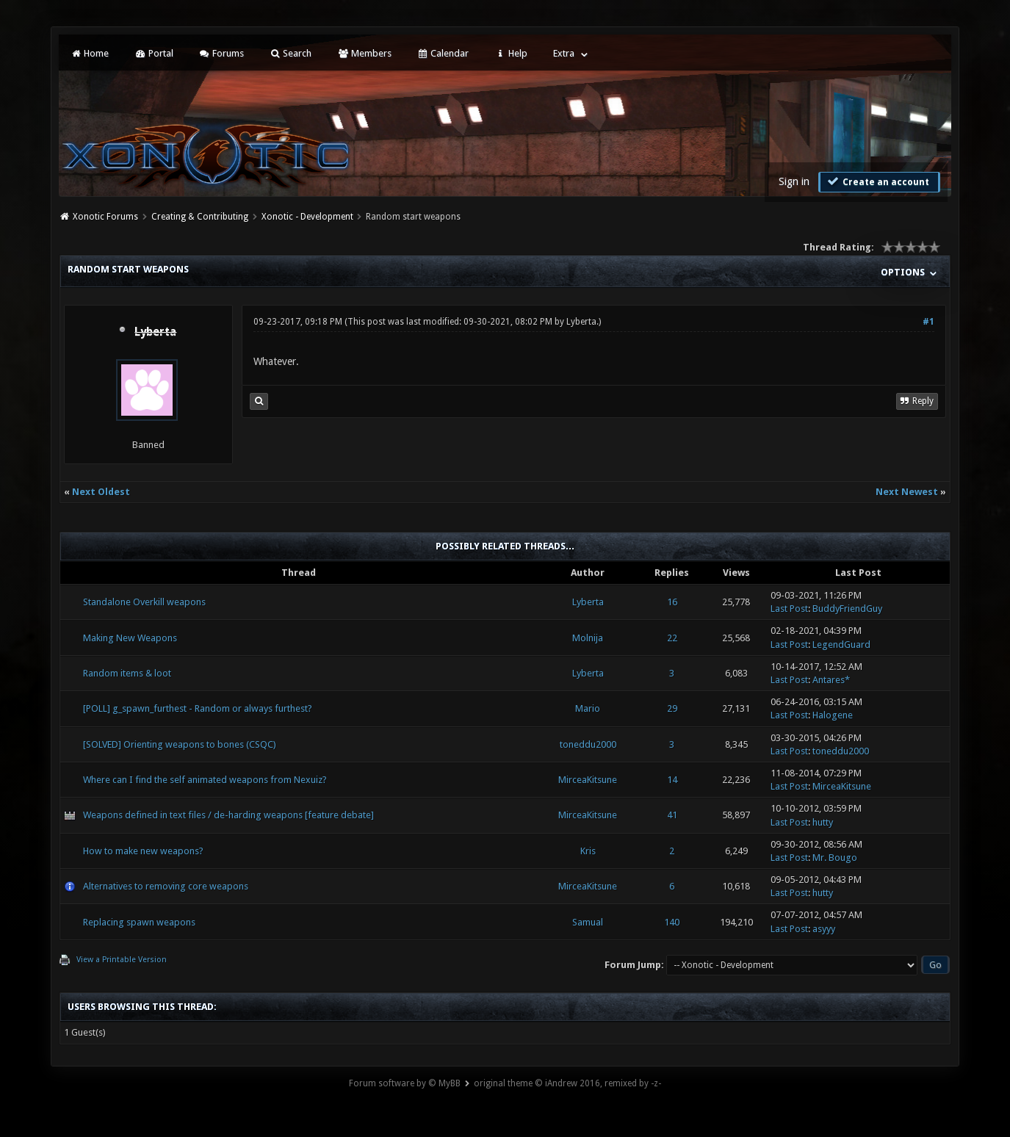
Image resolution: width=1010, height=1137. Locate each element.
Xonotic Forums (105, 217)
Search (290, 53)
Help (510, 53)
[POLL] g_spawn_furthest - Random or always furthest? (197, 708)
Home (90, 53)
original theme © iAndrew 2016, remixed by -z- (567, 1083)
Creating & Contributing (199, 217)
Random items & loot (127, 673)
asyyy (823, 928)
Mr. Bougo (834, 857)
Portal (153, 53)
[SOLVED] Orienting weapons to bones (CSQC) (179, 744)
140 (671, 922)
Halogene (832, 715)
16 (672, 601)
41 (672, 814)
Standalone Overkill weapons (144, 601)
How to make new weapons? (143, 850)
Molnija (587, 637)
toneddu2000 (588, 744)
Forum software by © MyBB (405, 1083)
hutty (822, 822)
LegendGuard (841, 644)
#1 (928, 322)
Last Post (789, 608)
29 (672, 708)
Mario (587, 708)
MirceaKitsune (587, 779)
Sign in (794, 181)
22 (672, 637)
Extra (563, 53)
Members (364, 53)
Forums (221, 53)
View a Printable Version (121, 959)
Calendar (443, 53)
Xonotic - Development (307, 217)
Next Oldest (101, 491)
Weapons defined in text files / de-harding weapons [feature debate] (228, 814)
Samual (587, 922)
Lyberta (581, 322)
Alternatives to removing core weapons (165, 886)
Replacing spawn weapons (139, 922)
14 (672, 779)
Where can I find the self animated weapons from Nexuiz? (205, 779)
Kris (588, 850)
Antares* (831, 679)
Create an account (878, 181)
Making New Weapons (130, 637)
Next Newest (907, 491)
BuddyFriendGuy (847, 608)
